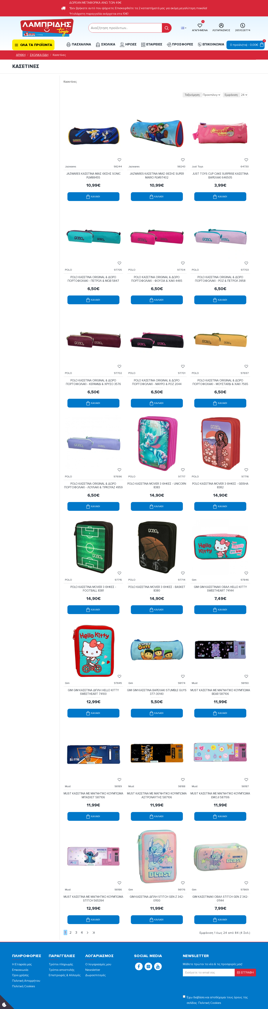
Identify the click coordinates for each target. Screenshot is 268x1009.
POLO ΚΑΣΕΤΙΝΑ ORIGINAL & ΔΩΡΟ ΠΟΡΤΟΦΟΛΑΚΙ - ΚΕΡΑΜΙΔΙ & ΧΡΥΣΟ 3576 (93, 371)
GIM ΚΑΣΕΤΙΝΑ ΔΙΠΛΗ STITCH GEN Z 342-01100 (157, 872)
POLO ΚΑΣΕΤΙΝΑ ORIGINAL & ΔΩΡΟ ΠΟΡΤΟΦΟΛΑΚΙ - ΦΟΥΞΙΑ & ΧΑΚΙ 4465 (156, 271)
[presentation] (209, 957)
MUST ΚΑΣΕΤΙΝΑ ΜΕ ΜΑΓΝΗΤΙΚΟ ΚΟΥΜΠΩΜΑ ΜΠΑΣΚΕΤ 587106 (93, 772)
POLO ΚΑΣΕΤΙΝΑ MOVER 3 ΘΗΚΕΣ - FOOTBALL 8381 (93, 573)
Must (196, 663)
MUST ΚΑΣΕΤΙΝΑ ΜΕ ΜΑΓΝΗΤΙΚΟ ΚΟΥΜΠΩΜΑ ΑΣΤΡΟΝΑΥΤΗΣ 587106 (156, 772)
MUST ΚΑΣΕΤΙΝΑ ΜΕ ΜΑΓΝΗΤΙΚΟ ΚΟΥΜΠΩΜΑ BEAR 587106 (220, 672)
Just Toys (199, 162)
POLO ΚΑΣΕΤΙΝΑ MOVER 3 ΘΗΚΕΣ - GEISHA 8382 (220, 470)
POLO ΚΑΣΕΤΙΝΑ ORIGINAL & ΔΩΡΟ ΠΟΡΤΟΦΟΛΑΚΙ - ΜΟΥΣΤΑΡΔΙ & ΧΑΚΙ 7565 (220, 371)
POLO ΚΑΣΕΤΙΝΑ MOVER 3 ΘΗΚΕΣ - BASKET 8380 (157, 573)
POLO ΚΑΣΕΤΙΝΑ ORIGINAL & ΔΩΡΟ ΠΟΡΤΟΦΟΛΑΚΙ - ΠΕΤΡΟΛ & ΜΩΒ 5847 (93, 271)
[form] (125, 27)
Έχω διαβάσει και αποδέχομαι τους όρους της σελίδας (215, 972)
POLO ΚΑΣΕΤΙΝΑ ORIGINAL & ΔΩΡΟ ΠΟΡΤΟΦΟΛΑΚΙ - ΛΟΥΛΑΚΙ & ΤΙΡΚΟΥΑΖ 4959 (93, 472)
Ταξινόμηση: (171, 95)
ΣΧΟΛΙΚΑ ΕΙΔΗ (39, 55)
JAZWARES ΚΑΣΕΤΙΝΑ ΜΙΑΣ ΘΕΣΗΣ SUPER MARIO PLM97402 (157, 171)
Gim (196, 564)
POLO (70, 262)
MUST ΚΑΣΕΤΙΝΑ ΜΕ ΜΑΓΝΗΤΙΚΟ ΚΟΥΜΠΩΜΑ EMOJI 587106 (220, 772)
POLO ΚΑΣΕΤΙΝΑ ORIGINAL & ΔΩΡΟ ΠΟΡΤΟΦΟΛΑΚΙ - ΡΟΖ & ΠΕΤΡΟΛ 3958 (220, 271)
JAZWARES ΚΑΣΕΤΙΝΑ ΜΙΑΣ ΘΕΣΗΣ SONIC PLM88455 (93, 171)
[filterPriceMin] (26, 104)
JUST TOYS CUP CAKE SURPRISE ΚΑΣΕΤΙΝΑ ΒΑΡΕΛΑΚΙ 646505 (220, 171)
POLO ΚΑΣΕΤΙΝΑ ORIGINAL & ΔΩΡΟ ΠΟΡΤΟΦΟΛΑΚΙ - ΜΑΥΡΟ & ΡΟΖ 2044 (157, 371)
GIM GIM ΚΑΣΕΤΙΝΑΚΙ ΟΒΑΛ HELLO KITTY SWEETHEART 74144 (220, 573)
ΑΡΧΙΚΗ (21, 55)
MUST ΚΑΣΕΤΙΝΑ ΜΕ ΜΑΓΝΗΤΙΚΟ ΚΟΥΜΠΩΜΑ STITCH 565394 (93, 872)
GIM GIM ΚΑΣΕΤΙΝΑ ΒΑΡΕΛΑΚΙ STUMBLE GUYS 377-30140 (156, 672)
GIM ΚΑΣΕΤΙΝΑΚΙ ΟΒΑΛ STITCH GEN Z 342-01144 (220, 872)
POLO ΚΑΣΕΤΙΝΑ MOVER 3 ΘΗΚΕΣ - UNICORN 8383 (157, 470)
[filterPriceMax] (45, 104)
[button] (139, 938)
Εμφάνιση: (231, 95)
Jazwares (72, 162)
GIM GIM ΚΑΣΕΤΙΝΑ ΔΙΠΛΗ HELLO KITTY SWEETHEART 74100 (93, 672)
